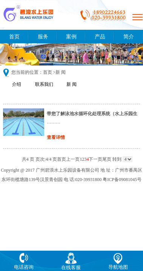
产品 (100, 36)
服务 (43, 36)
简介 (128, 36)
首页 (14, 36)
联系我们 (44, 84)
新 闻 (71, 84)
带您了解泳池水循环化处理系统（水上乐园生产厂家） (92, 114)
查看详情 (56, 137)
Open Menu (137, 17)
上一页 (73, 159)
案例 (71, 36)
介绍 (16, 84)
